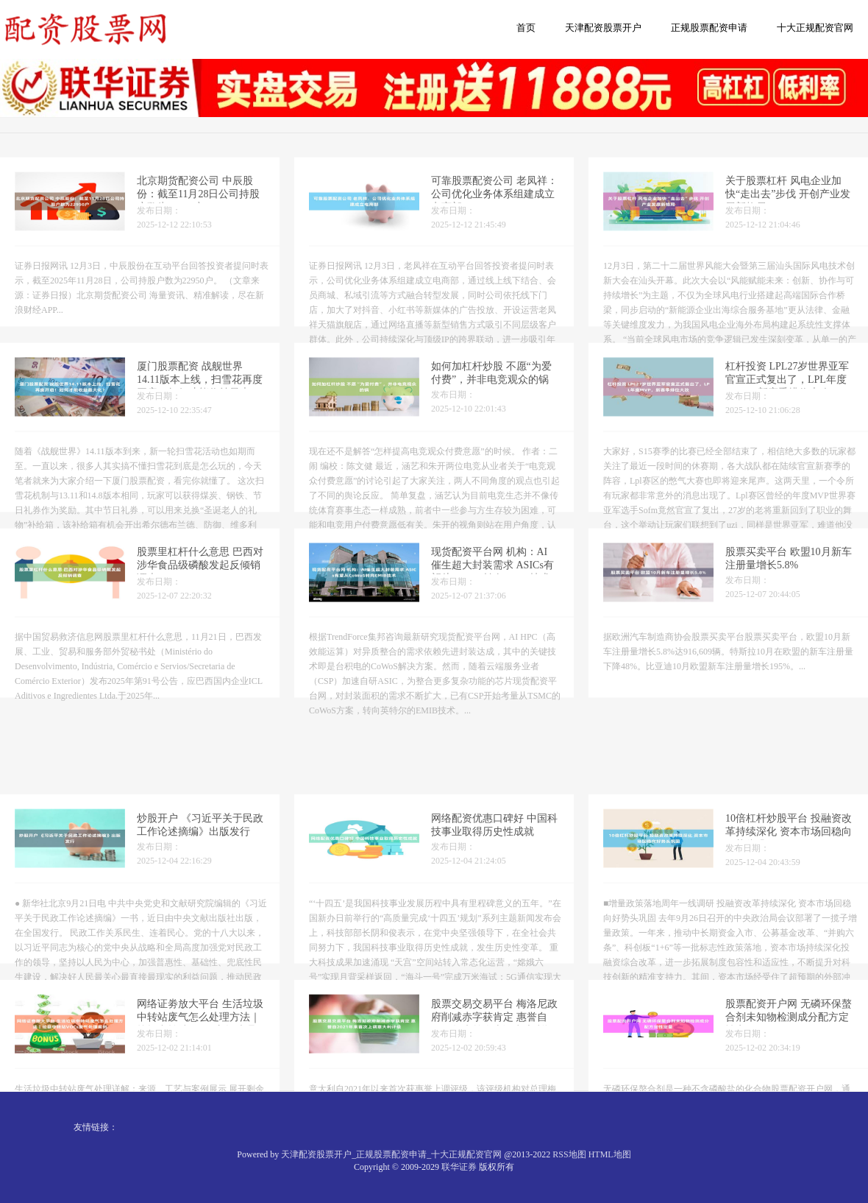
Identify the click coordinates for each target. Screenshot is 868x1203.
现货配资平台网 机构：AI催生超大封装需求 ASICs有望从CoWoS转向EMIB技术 (492, 573)
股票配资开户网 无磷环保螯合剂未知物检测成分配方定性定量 (788, 1054)
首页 (526, 27)
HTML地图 (609, 1154)
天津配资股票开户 (603, 27)
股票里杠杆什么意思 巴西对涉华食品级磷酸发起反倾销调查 (200, 573)
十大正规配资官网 (815, 27)
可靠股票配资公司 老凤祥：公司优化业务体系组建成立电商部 (494, 202)
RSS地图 (569, 1154)
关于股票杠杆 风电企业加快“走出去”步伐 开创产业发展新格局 (787, 202)
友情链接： (96, 1127)
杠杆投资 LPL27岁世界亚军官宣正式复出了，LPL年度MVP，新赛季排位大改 (787, 387)
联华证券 (459, 1167)
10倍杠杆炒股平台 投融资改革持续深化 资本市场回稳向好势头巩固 (788, 868)
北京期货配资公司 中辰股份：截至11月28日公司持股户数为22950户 (198, 202)
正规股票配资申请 (709, 27)
